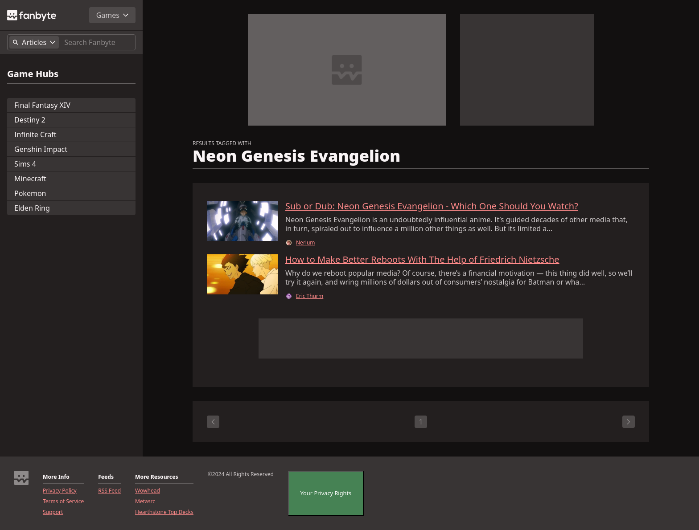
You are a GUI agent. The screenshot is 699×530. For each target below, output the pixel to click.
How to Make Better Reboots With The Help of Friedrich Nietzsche (422, 259)
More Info (56, 477)
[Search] (98, 42)
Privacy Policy (60, 490)
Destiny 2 (29, 120)
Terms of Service (63, 501)
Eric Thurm (309, 296)
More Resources (156, 477)
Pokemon (30, 193)
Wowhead (147, 490)
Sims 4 (25, 164)
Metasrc (145, 501)
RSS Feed (109, 490)
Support (53, 512)
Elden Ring (32, 208)
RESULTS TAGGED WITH (222, 143)
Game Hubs (32, 74)
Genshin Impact (40, 149)
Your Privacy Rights (326, 493)
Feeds (106, 477)
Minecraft (30, 178)
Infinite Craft (35, 134)
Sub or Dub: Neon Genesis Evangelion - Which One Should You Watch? (431, 206)
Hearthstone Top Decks (164, 512)
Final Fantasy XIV (42, 105)
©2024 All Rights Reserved (241, 474)
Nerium (305, 242)
